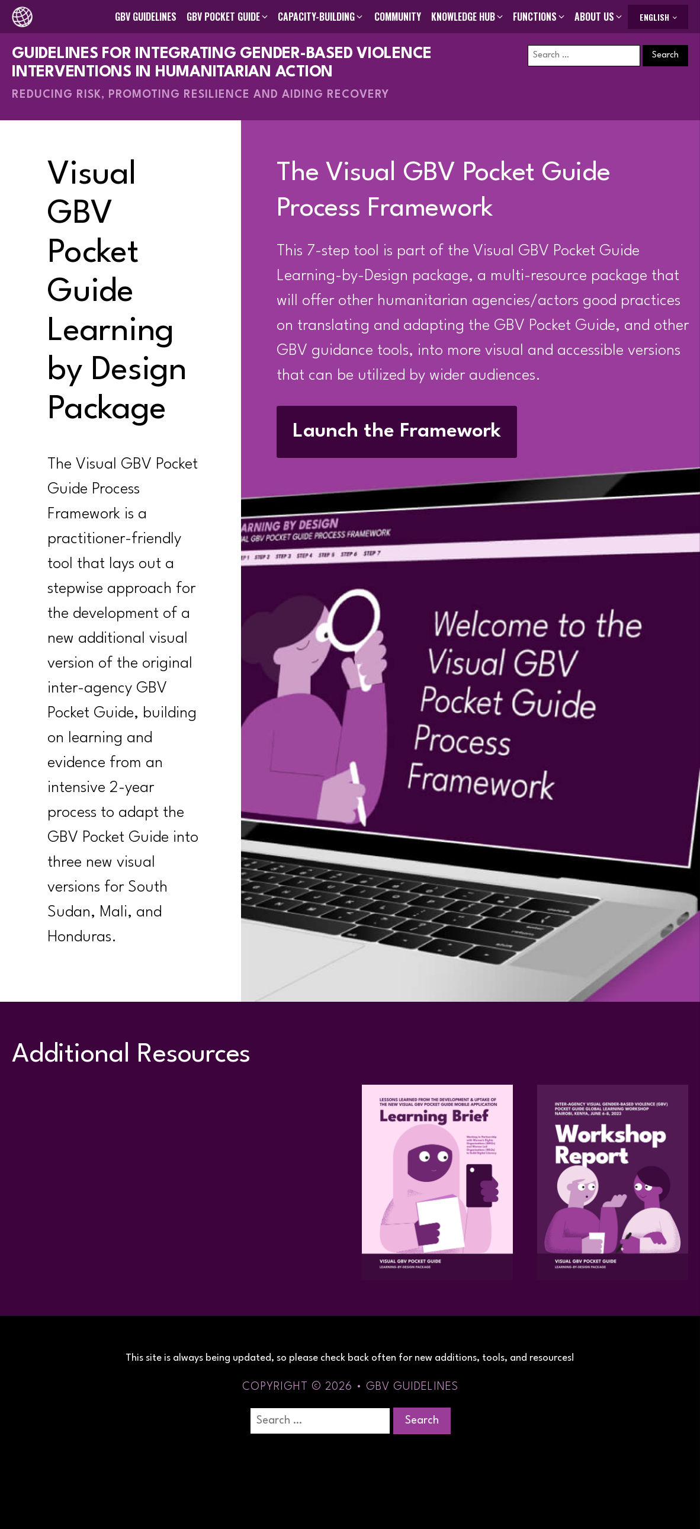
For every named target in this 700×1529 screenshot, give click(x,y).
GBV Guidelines (145, 16)
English (654, 17)
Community (397, 16)
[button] (228, 16)
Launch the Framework (397, 431)
